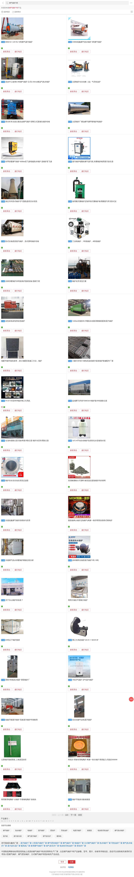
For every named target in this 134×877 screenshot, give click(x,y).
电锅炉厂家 (79, 843)
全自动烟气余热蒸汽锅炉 (82, 720)
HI (18, 821)
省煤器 (89, 830)
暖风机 (59, 836)
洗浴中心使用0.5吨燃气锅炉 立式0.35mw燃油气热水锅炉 (27, 82)
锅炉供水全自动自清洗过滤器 (16, 481)
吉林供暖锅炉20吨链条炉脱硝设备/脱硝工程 (22, 281)
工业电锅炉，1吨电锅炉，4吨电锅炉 (86, 241)
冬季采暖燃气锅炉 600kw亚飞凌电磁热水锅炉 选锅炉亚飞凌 (28, 162)
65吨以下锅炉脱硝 (12, 640)
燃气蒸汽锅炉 (32, 836)
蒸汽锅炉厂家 (26, 843)
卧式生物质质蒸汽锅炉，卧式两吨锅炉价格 (22, 241)
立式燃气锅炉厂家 (91, 843)
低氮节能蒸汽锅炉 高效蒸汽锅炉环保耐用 (21, 720)
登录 (62, 862)
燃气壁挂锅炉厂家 (54, 843)
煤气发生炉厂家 (52, 846)
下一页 (73, 815)
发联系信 (6, 52)
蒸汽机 (5, 836)
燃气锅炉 (6, 830)
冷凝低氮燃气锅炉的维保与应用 (17, 520)
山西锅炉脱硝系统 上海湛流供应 (13, 760)
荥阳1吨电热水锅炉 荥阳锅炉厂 (17, 680)
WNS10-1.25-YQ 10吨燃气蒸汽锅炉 (18, 42)
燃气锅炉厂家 (68, 843)
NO (30, 821)
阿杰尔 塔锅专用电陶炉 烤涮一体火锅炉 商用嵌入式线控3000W (92, 760)
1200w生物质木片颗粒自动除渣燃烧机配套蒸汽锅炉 (92, 321)
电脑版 (71, 867)
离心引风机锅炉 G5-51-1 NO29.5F (85, 640)
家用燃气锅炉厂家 (38, 846)
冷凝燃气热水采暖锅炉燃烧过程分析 (19, 560)
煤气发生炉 (47, 836)
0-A (2, 821)
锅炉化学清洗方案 (79, 281)
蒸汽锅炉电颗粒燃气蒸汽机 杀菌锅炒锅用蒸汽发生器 (92, 162)
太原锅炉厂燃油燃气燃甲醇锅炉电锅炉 (87, 122)
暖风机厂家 (25, 846)
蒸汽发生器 (18, 836)
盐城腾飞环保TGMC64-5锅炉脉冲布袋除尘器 (89, 401)
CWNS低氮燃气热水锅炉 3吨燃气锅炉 (87, 42)
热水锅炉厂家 (105, 843)
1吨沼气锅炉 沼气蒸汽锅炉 (82, 680)
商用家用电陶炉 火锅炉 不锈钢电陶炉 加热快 (18, 799)
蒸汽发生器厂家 (13, 846)
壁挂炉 (52, 830)
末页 (80, 815)
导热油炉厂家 (116, 843)
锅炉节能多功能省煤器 (81, 799)
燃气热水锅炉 (119, 830)
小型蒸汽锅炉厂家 (39, 843)
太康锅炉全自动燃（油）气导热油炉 (86, 82)
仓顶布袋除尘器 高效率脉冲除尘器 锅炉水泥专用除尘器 (27, 441)
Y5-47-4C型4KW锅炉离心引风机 (17, 401)
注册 (71, 862)
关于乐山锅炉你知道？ (14, 600)
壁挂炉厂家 (81, 846)
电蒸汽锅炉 (77, 830)
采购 (131, 699)
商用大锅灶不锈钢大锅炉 (78, 600)
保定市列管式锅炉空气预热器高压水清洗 (21, 201)
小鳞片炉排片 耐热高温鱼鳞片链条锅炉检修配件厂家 (92, 361)
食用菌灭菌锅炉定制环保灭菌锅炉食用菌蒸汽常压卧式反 (94, 201)
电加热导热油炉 (103, 830)
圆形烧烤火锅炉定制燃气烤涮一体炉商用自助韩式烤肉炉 (90, 520)
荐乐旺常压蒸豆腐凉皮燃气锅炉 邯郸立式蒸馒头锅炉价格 (27, 122)
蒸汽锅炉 (41, 830)
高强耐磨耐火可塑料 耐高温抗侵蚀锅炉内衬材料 (87, 481)
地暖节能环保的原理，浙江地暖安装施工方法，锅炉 (21, 361)
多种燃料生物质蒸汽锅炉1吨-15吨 (85, 560)
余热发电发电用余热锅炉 (15, 321)
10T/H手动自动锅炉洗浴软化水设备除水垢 (89, 441)
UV (44, 821)
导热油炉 (64, 830)
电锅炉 (30, 830)
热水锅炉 (18, 830)
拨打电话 (18, 52)
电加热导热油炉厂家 (68, 846)
